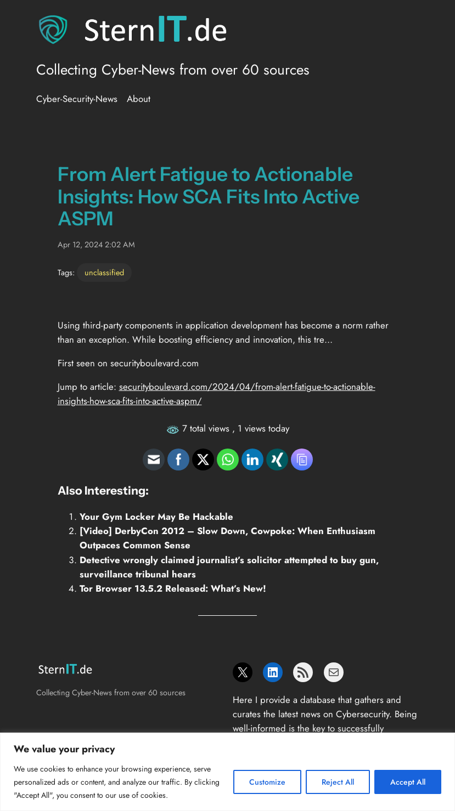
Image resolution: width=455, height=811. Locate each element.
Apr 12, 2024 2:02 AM (96, 244)
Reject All (338, 781)
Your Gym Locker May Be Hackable (156, 516)
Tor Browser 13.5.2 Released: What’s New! (173, 588)
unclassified (104, 272)
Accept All (407, 781)
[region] (227, 772)
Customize (267, 781)
